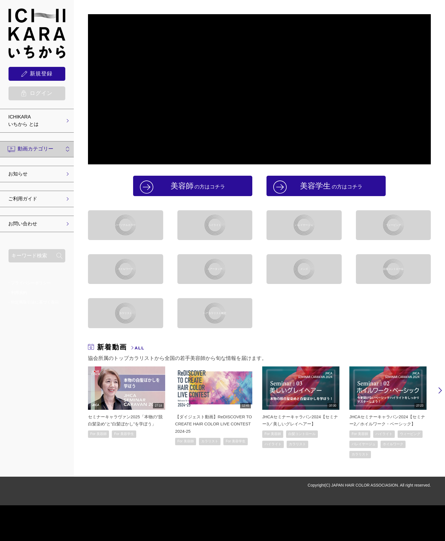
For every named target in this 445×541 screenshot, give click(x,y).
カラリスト (125, 342)
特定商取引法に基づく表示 (35, 305)
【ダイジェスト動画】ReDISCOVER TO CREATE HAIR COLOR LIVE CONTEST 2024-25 (212, 457)
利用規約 (19, 295)
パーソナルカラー (125, 234)
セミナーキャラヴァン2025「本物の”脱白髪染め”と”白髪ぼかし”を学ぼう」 (125, 457)
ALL (140, 381)
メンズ (303, 288)
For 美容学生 (130, 475)
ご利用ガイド (25, 201)
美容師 (199, 188)
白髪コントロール (393, 288)
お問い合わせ (25, 227)
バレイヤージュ (304, 234)
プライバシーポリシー (31, 286)
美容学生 (333, 188)
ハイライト (215, 234)
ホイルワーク (125, 288)
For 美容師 (100, 475)
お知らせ (20, 176)
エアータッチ (215, 288)
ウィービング (393, 234)
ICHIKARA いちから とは (26, 121)
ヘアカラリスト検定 (214, 342)
